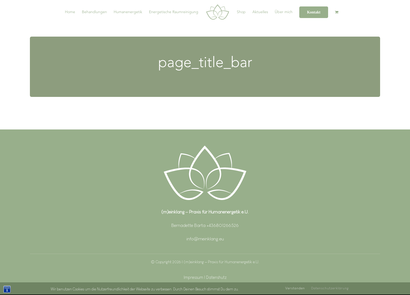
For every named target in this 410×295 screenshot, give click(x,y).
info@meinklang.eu (205, 238)
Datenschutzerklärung (330, 290)
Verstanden (295, 290)
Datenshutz (216, 277)
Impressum (194, 277)
